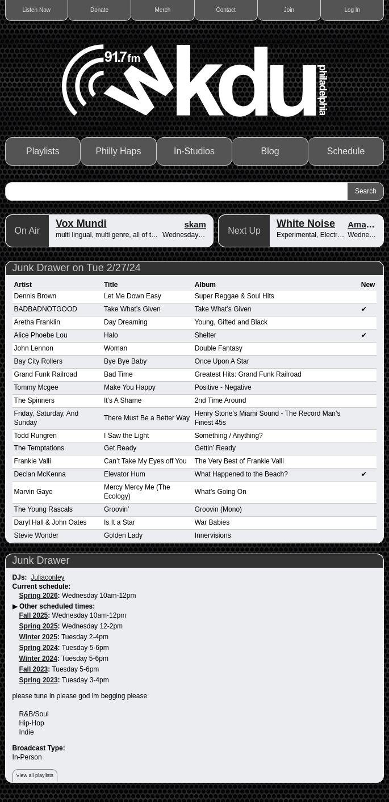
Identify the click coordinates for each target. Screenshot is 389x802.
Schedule (346, 151)
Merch (162, 10)
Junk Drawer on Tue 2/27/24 (76, 267)
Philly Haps (118, 151)
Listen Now (37, 10)
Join (289, 10)
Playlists (43, 151)
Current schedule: (41, 586)
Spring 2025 (38, 626)
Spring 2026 (38, 596)
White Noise (306, 223)
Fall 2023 (33, 669)
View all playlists (34, 775)
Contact (225, 10)
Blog (270, 151)
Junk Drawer (41, 560)
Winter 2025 (38, 637)
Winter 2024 (38, 658)
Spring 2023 (38, 680)
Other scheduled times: (57, 606)
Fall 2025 (33, 615)
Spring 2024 (38, 648)
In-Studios (194, 151)
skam (195, 224)
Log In (352, 10)
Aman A (363, 224)
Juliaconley (47, 577)
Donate (99, 10)
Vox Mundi (81, 223)
